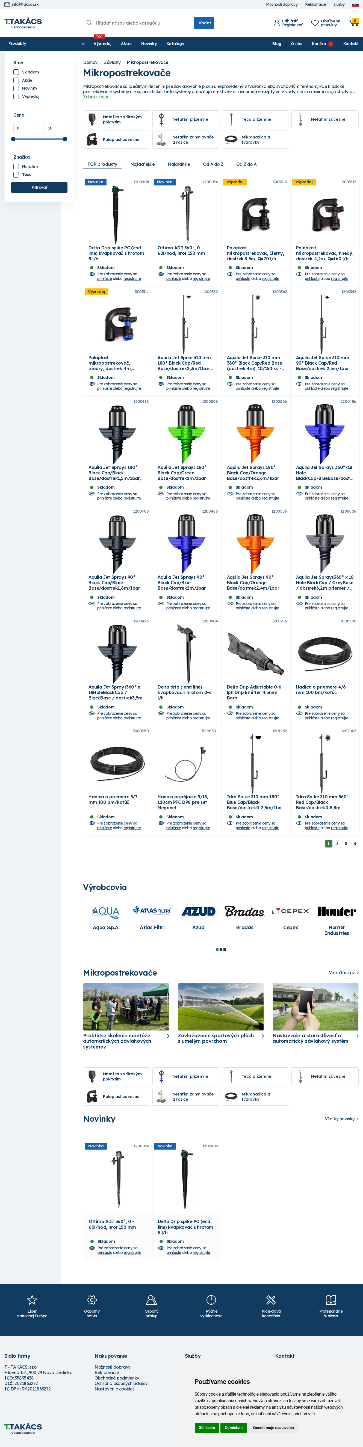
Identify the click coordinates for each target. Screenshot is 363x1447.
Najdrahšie (180, 164)
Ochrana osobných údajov (121, 1389)
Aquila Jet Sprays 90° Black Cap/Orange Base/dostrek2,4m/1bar (253, 586)
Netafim (30, 166)
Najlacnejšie (143, 164)
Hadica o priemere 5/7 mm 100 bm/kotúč (112, 804)
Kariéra (319, 43)
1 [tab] (217, 955)
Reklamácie (315, 4)
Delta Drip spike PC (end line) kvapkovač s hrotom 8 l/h (116, 254)
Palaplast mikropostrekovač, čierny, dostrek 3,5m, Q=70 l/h (255, 254)
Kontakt (351, 43)
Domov (90, 62)
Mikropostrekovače (147, 62)
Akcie (111, 43)
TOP (102, 164)
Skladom (30, 72)
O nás (296, 43)
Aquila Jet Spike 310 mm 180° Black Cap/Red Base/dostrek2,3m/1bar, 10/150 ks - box (184, 368)
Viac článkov (342, 978)
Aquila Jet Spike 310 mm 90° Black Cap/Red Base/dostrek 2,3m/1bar (322, 365)
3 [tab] (224, 955)
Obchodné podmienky (117, 1383)
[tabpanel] (106, 922)
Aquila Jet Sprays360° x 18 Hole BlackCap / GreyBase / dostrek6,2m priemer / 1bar (325, 589)
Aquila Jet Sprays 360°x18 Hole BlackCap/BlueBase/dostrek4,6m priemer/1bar (324, 478)
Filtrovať (39, 187)
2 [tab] (221, 955)
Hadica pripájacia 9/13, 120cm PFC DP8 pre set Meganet (183, 807)
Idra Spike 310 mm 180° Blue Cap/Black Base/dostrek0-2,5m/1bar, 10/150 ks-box (255, 810)
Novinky (134, 43)
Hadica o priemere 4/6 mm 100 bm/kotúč (321, 694)
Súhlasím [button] (207, 1427)
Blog (276, 43)
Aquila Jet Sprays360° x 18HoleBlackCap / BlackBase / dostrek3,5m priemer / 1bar (115, 700)
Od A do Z (215, 164)
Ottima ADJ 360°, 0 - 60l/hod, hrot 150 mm (181, 251)
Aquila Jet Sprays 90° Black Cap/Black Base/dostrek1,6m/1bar (114, 586)
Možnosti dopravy (282, 4)
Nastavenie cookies (114, 1394)
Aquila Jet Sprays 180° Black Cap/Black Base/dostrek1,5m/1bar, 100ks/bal (114, 478)
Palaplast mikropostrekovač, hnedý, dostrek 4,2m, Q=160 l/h (324, 254)
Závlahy (112, 62)
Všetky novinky (340, 1124)
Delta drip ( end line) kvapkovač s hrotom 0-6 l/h (184, 697)
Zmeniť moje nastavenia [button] (273, 1427)
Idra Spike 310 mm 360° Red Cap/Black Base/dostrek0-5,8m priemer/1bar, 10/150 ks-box (323, 813)
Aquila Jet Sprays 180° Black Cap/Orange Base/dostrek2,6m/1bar (253, 475)
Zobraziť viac (96, 96)
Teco (26, 174)
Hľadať (204, 22)
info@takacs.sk (21, 4)
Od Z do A (248, 164)
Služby (339, 4)
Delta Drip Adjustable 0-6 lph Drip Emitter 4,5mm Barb (254, 697)
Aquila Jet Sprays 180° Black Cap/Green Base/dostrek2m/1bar (182, 475)
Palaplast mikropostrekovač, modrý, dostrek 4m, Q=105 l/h (110, 368)
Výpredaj (87, 43)
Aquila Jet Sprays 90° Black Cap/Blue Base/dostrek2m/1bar (182, 586)
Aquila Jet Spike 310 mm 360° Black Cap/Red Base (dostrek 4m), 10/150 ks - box (254, 368)
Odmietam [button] (234, 1427)
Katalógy (160, 43)
